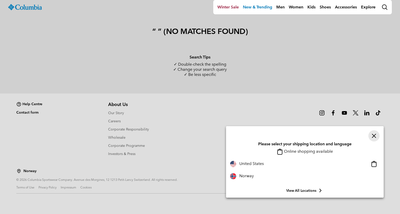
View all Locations (304, 190)
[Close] (374, 135)
